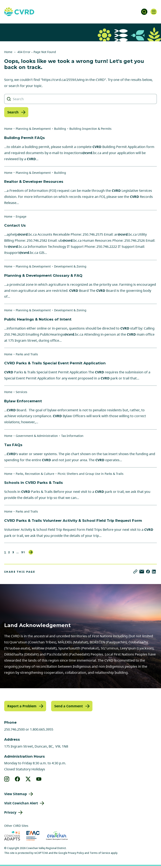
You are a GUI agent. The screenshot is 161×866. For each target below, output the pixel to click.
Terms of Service (100, 853)
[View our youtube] (39, 779)
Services (21, 392)
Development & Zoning (70, 266)
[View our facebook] (17, 779)
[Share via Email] (141, 571)
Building (60, 129)
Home (8, 52)
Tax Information (72, 436)
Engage (21, 216)
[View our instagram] (6, 779)
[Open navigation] (154, 12)
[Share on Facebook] (148, 572)
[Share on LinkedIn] (154, 572)
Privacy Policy (76, 853)
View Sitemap (15, 794)
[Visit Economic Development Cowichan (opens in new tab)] (57, 835)
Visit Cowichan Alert (21, 803)
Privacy (10, 812)
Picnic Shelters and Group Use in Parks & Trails (90, 474)
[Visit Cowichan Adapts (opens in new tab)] (12, 835)
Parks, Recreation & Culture (35, 474)
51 (23, 552)
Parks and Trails (27, 354)
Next (31, 552)
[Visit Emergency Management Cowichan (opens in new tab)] (33, 835)
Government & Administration (37, 436)
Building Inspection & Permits (90, 129)
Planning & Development (33, 129)
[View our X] (28, 779)
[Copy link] (135, 572)
